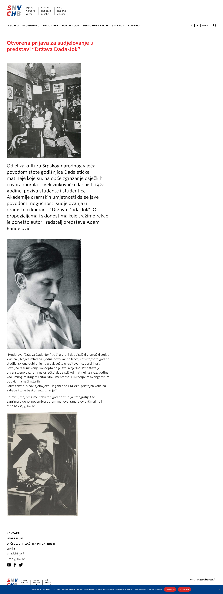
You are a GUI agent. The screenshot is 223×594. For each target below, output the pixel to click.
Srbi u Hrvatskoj (95, 25)
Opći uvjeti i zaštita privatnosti (31, 543)
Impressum (15, 538)
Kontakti (135, 25)
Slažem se (170, 589)
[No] (219, 589)
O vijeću (13, 25)
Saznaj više (184, 589)
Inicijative (51, 25)
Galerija (118, 25)
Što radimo (30, 25)
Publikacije (70, 25)
